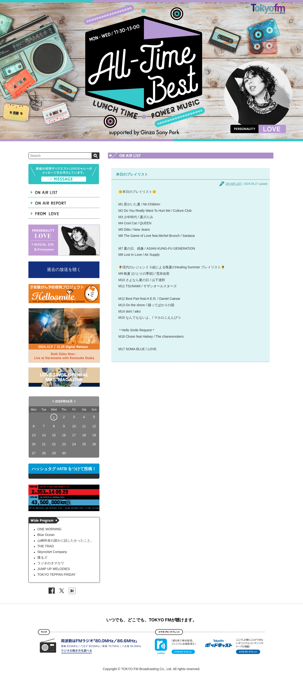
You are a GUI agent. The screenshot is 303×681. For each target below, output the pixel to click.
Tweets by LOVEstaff (43, 476)
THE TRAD (45, 546)
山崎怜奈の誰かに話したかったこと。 (65, 540)
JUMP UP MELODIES (53, 569)
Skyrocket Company (52, 552)
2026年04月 (64, 401)
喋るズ (42, 557)
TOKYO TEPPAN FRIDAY (56, 574)
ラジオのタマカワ (50, 563)
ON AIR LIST (233, 184)
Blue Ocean (46, 535)
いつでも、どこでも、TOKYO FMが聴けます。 (151, 620)
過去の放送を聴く (64, 269)
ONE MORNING (49, 529)
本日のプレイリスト (132, 174)
